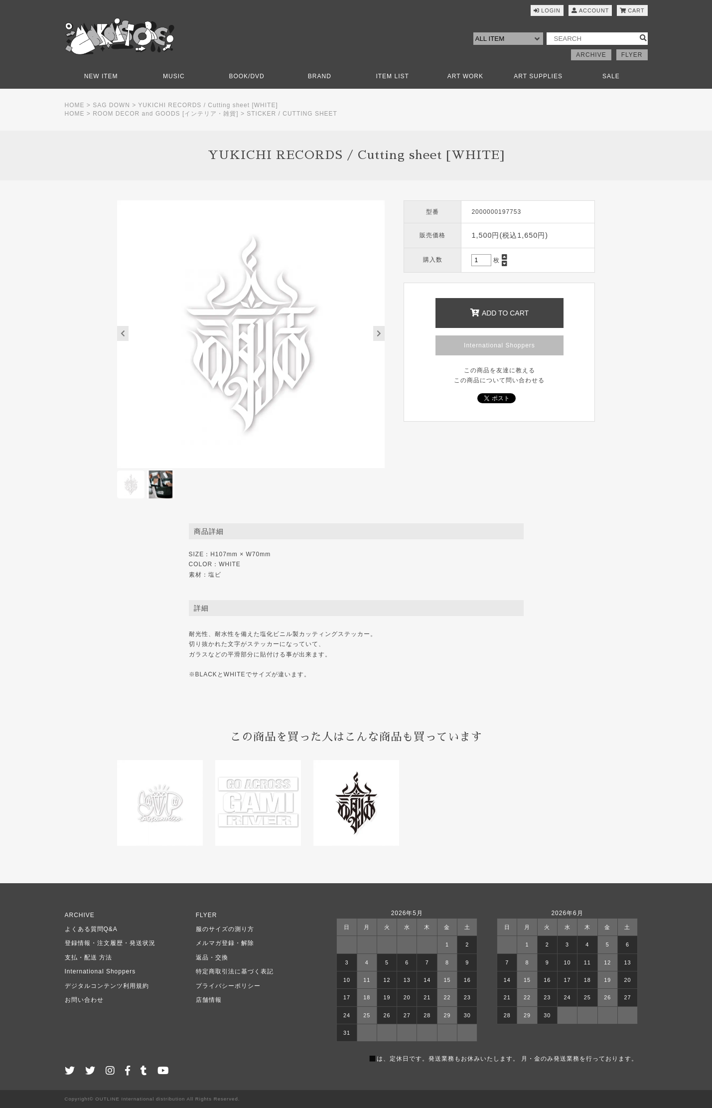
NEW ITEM (101, 76)
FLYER (632, 54)
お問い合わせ (84, 999)
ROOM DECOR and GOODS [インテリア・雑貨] (165, 113)
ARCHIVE (591, 54)
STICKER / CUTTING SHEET (292, 113)
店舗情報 (209, 999)
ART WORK (465, 76)
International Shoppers (499, 345)
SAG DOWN (111, 105)
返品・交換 (212, 957)
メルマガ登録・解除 (225, 943)
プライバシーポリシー (228, 985)
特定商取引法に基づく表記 (235, 971)
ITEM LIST (392, 76)
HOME (75, 105)
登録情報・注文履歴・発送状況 (110, 943)
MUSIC (174, 76)
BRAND (319, 76)
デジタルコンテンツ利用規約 (107, 985)
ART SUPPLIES (538, 76)
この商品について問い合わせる (499, 380)
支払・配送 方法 (88, 957)
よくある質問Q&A (91, 929)
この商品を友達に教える (499, 370)
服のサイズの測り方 (225, 929)
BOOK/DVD (246, 76)
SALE (611, 76)
